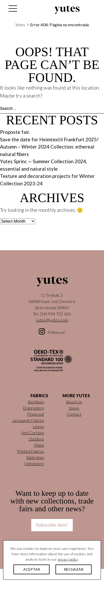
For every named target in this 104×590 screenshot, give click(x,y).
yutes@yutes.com (52, 319)
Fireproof (35, 414)
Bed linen (36, 401)
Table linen (35, 457)
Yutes (67, 9)
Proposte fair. (15, 132)
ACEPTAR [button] (31, 569)
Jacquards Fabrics (28, 420)
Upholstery (34, 463)
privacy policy (68, 559)
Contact (74, 414)
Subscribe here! (52, 525)
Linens (38, 426)
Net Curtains (32, 432)
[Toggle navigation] (12, 9)
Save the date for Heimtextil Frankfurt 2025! (49, 139)
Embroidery (33, 407)
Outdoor (36, 438)
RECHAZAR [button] (73, 569)
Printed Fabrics (30, 451)
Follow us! (56, 332)
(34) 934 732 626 (55, 313)
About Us (74, 401)
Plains (39, 444)
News (74, 407)
